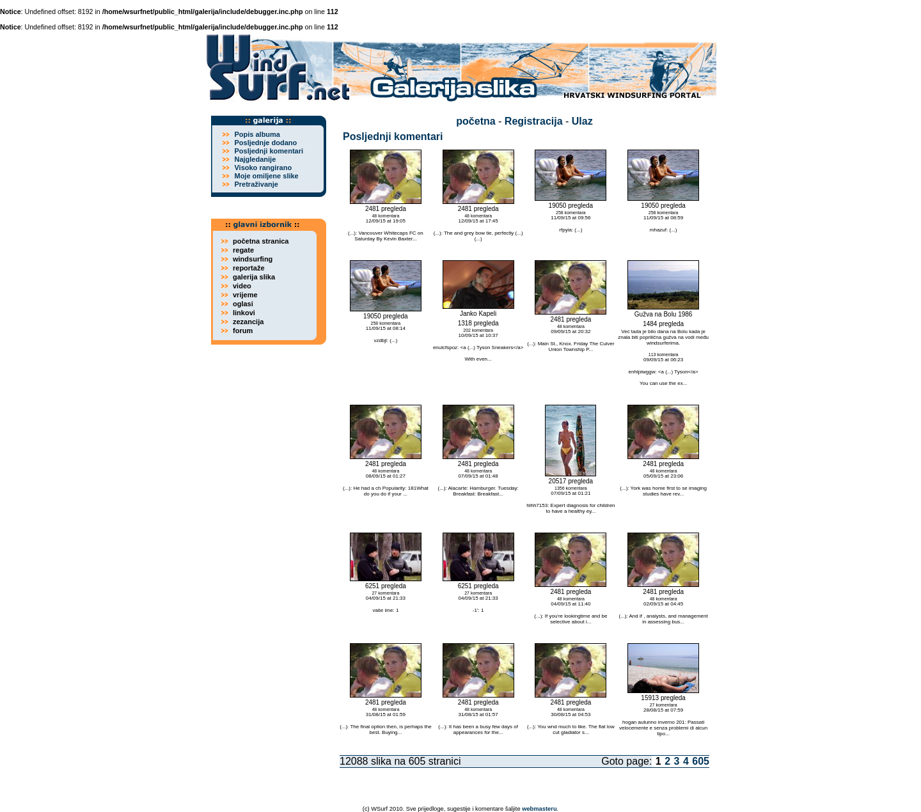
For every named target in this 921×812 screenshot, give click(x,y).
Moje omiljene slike (266, 176)
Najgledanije (255, 159)
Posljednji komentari (268, 151)
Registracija (534, 121)
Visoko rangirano (263, 167)
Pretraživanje (256, 184)
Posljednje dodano (265, 142)
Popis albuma (257, 134)
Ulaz (582, 121)
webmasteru (539, 809)
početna (475, 121)
